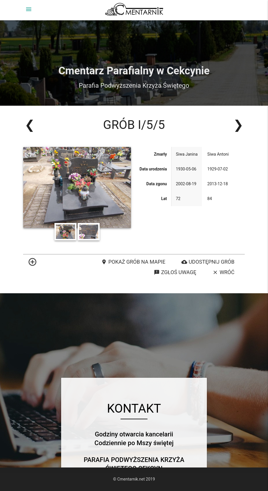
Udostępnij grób (207, 262)
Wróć (223, 272)
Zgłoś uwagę (175, 272)
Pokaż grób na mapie (133, 262)
